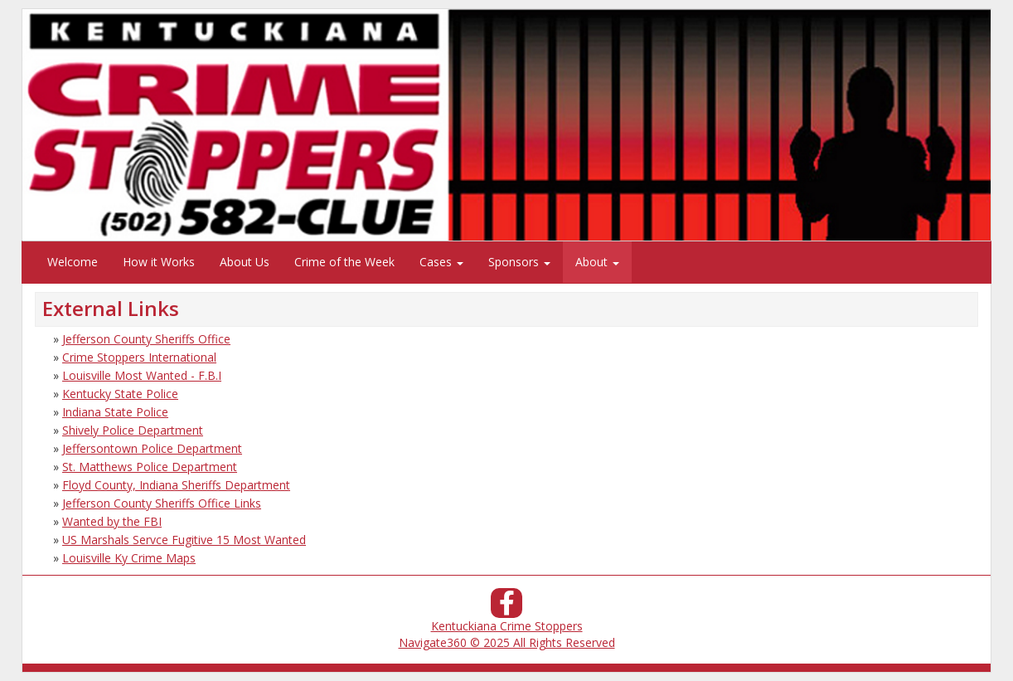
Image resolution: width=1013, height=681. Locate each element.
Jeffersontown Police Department (152, 448)
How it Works (159, 262)
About (597, 262)
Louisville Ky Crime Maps (129, 558)
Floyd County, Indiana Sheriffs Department (176, 485)
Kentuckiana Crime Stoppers (507, 626)
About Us (244, 262)
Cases (441, 262)
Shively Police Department (132, 430)
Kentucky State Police (120, 393)
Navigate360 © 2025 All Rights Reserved (507, 642)
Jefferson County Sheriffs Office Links (161, 503)
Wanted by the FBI (112, 521)
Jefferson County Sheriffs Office (146, 339)
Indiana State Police (115, 412)
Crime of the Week (344, 262)
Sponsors (519, 262)
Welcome (72, 262)
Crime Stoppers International (139, 357)
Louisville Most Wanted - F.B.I (141, 375)
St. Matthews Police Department (149, 466)
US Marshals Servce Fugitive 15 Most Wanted (184, 539)
